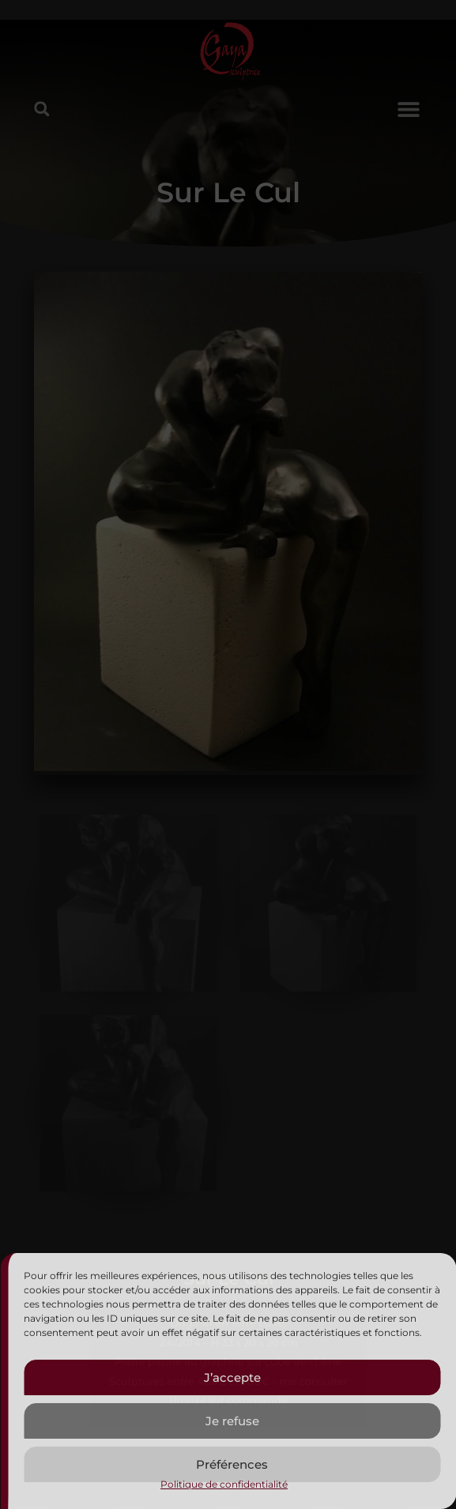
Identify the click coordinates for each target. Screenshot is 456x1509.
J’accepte (232, 1377)
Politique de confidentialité (224, 1484)
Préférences (232, 1464)
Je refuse (232, 1420)
